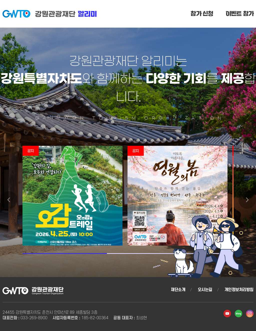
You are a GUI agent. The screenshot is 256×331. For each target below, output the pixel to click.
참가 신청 (201, 15)
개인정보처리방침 (239, 290)
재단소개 (178, 290)
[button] (9, 200)
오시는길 (205, 290)
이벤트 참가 (240, 15)
